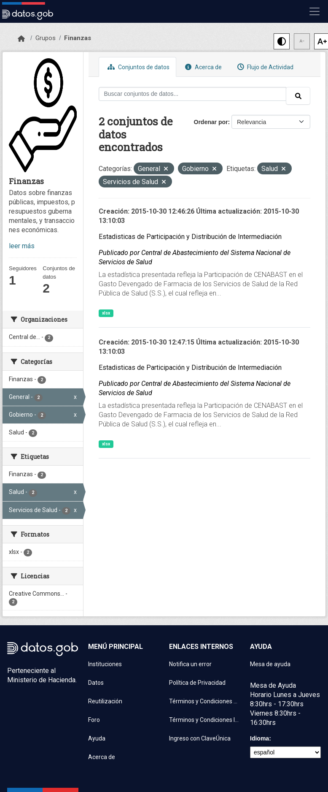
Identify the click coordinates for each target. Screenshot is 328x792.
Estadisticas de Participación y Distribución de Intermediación (190, 237)
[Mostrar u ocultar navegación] (314, 11)
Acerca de (202, 67)
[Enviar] (298, 96)
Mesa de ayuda (270, 664)
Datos (96, 682)
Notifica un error (190, 664)
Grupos (45, 38)
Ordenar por (211, 122)
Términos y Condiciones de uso (204, 701)
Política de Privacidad (197, 682)
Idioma (259, 738)
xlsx (106, 313)
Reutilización (105, 701)
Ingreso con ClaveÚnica (200, 738)
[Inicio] (21, 39)
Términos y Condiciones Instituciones (204, 719)
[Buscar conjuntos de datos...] (193, 94)
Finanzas (77, 38)
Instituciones (105, 664)
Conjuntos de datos (137, 67)
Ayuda (96, 738)
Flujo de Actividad (264, 67)
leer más (22, 246)
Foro (94, 719)
